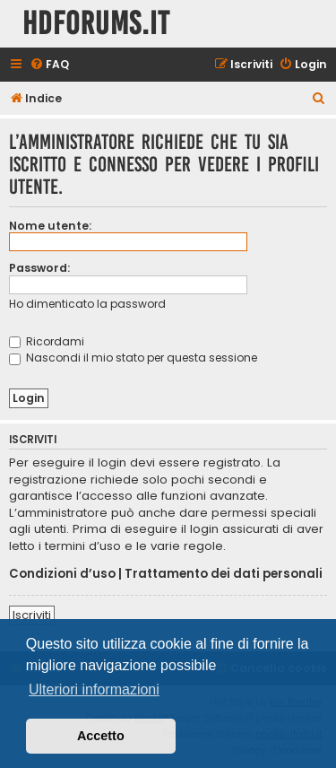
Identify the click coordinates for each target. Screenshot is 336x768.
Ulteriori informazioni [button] (94, 689)
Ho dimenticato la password (87, 303)
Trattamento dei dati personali (224, 574)
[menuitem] (49, 65)
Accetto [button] (101, 736)
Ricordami (46, 341)
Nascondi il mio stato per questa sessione (133, 357)
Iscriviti (32, 615)
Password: (39, 267)
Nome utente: (50, 225)
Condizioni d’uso (62, 574)
